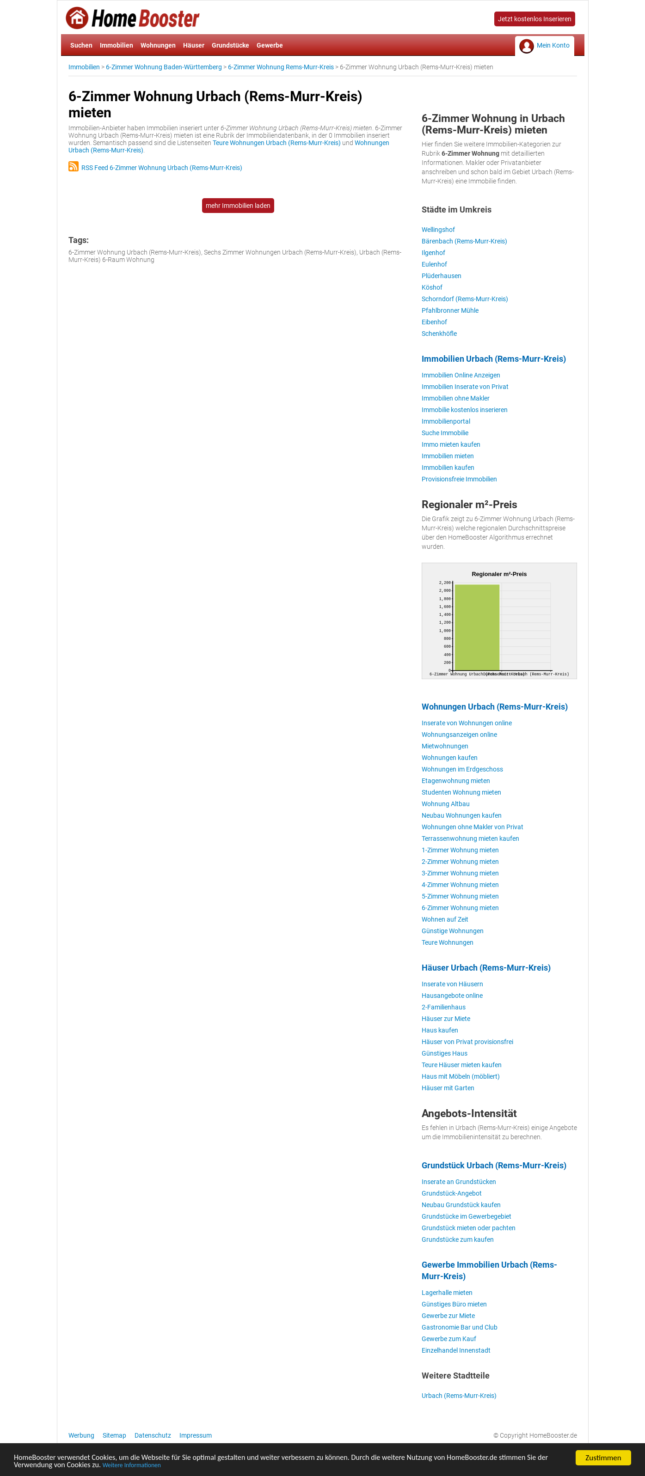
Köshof (432, 287)
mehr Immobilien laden (238, 205)
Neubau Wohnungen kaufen (462, 815)
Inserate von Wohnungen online (467, 723)
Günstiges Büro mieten (454, 1304)
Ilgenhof (433, 252)
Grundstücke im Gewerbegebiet (466, 1216)
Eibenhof (434, 322)
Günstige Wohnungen (453, 931)
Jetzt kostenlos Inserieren (534, 19)
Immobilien (116, 45)
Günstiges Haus (444, 1053)
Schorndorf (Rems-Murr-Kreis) (465, 299)
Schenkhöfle (439, 333)
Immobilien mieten (448, 456)
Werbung (81, 1435)
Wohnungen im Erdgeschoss (462, 769)
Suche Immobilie (445, 433)
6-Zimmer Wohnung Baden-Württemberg (164, 67)
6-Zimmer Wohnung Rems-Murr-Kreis (281, 67)
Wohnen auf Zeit (445, 919)
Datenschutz (153, 1435)
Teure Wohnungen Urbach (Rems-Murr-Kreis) (277, 142)
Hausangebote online (452, 995)
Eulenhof (434, 264)
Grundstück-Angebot (452, 1193)
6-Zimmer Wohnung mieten (460, 907)
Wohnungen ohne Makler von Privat (472, 827)
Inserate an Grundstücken (459, 1181)
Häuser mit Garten (448, 1088)
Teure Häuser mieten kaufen (462, 1065)
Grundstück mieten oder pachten (469, 1228)
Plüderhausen (441, 275)
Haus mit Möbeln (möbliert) (461, 1076)
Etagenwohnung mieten (456, 780)
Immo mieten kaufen (451, 444)
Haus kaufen (440, 1030)
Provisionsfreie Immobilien (459, 479)
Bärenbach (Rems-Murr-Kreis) (464, 241)
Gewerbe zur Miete (448, 1315)
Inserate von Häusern (452, 984)
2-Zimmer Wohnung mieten (460, 861)
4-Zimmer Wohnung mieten (460, 884)
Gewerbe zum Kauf (449, 1338)
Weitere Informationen (149, 1466)
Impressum (195, 1435)
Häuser (193, 45)
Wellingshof (438, 229)
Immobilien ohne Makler (456, 398)
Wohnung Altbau (446, 804)
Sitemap (114, 1435)
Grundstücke (230, 45)
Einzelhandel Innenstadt (456, 1350)
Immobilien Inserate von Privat (465, 386)
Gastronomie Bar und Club (460, 1327)
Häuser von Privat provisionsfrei (467, 1041)
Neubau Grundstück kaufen (461, 1205)
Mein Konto (553, 45)
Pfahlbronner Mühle (450, 310)
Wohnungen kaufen (450, 757)
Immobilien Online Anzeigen (461, 375)
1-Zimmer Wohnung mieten (460, 850)
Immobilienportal (446, 421)
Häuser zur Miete (446, 1018)
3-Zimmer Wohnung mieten (460, 873)
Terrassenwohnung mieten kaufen (470, 838)
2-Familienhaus (444, 1007)
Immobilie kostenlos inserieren (465, 409)
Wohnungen (158, 45)
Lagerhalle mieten (447, 1292)
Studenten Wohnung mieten (461, 792)
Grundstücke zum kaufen (458, 1239)
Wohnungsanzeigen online (459, 734)
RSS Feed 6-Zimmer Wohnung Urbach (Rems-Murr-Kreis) (155, 167)
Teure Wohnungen (447, 942)
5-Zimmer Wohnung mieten (460, 896)
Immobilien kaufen (448, 467)
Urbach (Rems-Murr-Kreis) (459, 1395)
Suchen (81, 45)
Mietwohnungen (445, 746)
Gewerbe (270, 45)
